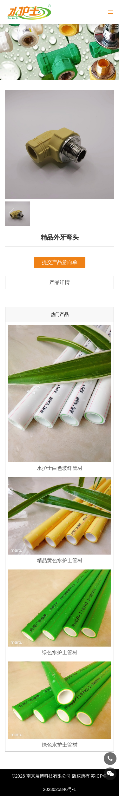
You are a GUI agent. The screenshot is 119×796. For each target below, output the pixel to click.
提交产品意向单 (59, 262)
